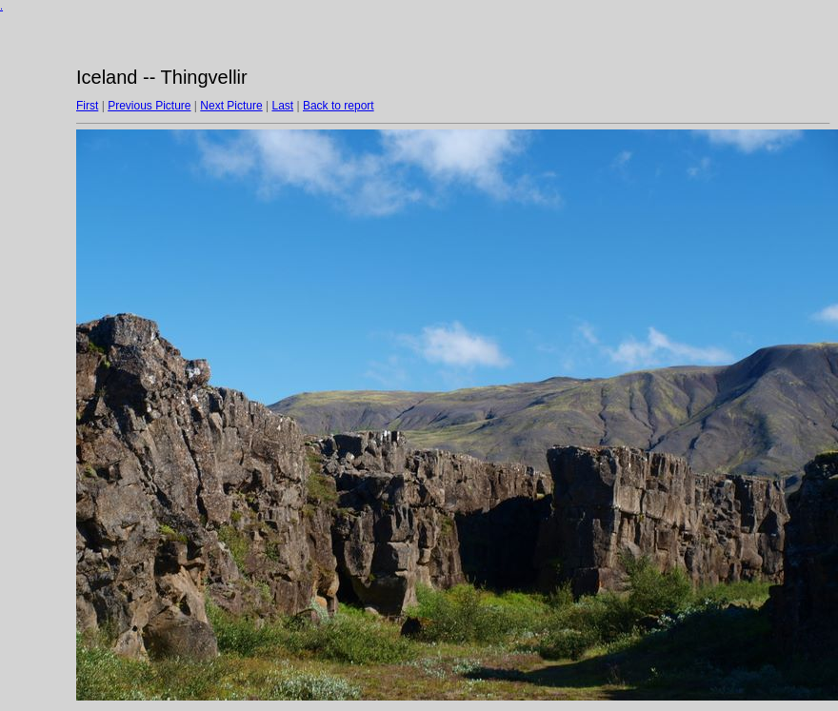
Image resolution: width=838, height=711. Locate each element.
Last (282, 105)
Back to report (338, 105)
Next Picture (231, 105)
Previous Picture (149, 105)
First (87, 105)
